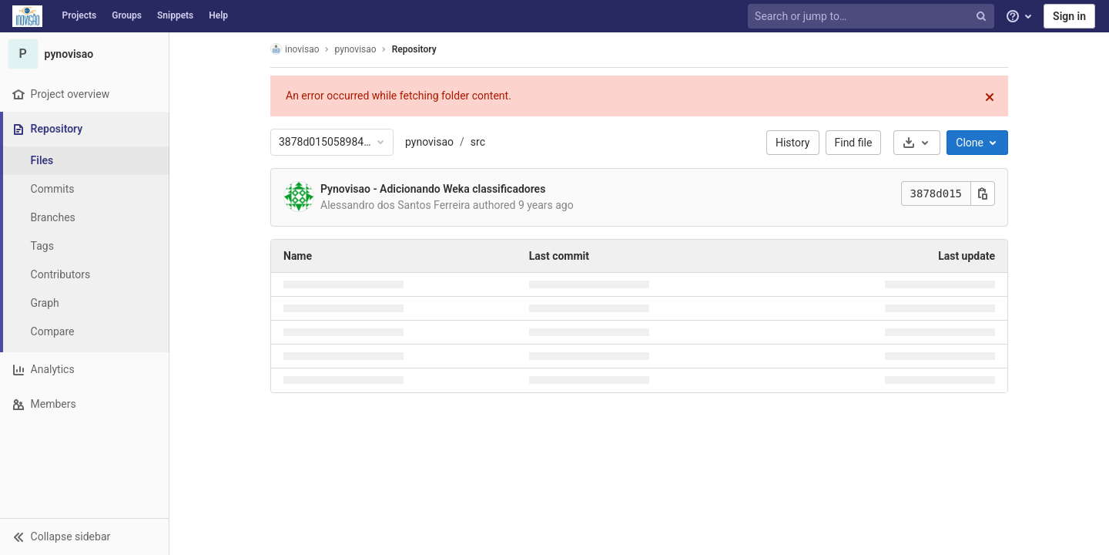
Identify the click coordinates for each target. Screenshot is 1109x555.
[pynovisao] (84, 54)
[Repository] (86, 129)
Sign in (1069, 16)
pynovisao (429, 142)
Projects (79, 15)
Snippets (175, 15)
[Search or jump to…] (872, 16)
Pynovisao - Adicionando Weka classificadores (432, 189)
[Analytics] (84, 369)
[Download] (916, 142)
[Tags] (84, 246)
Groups (127, 15)
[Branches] (84, 218)
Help (218, 15)
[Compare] (84, 332)
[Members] (84, 404)
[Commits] (84, 189)
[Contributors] (84, 275)
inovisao (295, 49)
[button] (84, 536)
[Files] (84, 160)
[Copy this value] (982, 193)
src (478, 142)
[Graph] (84, 303)
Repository (414, 49)
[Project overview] (84, 94)
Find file (854, 142)
